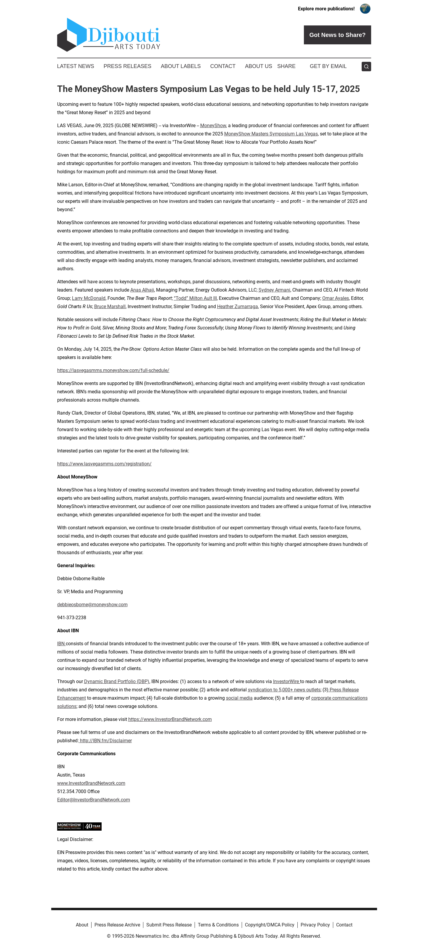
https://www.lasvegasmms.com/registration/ (104, 464)
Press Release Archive (117, 925)
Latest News (75, 66)
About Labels (181, 66)
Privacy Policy (315, 925)
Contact (223, 66)
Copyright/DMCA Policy (269, 925)
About (82, 925)
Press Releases (127, 66)
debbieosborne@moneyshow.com (92, 604)
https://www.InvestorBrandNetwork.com (170, 719)
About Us (258, 66)
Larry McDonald (88, 298)
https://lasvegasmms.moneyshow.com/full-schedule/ (113, 370)
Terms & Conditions (218, 925)
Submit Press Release (169, 925)
